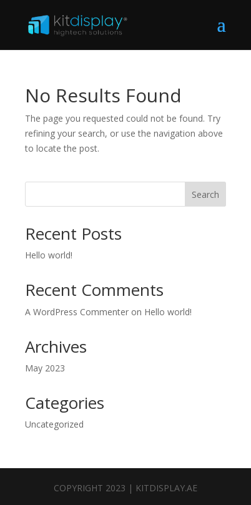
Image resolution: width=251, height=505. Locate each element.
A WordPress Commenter (77, 312)
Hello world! (48, 255)
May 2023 (45, 368)
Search (205, 194)
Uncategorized (54, 424)
